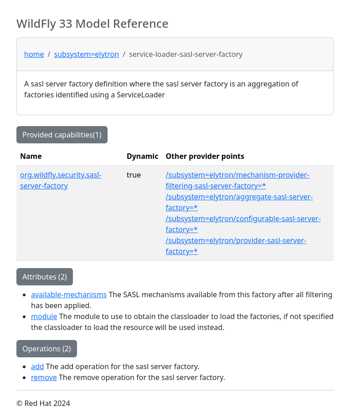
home (34, 54)
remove (44, 377)
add (37, 366)
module (44, 316)
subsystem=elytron (86, 54)
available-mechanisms (69, 294)
